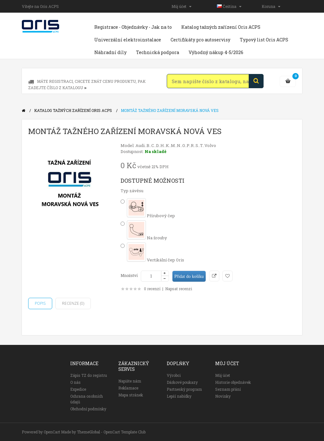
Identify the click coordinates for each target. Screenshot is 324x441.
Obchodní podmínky (88, 408)
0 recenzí (152, 288)
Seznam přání (228, 389)
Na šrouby (147, 238)
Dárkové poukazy (182, 382)
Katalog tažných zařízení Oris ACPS (73, 110)
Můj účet (181, 6)
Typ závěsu (132, 190)
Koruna (271, 6)
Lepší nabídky (179, 396)
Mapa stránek (130, 394)
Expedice (78, 389)
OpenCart (52, 431)
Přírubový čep (151, 215)
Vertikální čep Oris (155, 260)
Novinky (223, 396)
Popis (40, 303)
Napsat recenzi (178, 288)
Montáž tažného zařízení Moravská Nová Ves (170, 110)
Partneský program (184, 389)
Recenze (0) (73, 303)
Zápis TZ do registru (88, 375)
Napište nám (129, 380)
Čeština (229, 6)
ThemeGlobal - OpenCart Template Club (111, 431)
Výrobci (174, 375)
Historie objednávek (233, 382)
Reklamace (128, 387)
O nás (75, 382)
